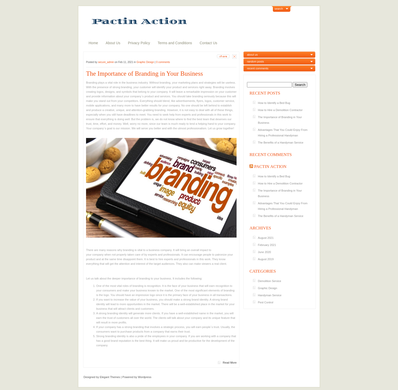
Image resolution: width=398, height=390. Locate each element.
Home (93, 43)
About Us (113, 43)
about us (252, 54)
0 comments (163, 62)
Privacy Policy (139, 43)
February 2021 (267, 244)
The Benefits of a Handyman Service (280, 142)
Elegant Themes (110, 377)
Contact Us (208, 43)
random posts (255, 61)
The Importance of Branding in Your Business (145, 73)
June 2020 (264, 252)
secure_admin (106, 62)
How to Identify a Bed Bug (274, 102)
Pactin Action (270, 166)
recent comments (257, 68)
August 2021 (266, 237)
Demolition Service (269, 281)
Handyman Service (269, 295)
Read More (230, 362)
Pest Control (265, 302)
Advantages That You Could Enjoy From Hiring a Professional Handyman (282, 132)
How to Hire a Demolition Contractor (280, 110)
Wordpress (144, 377)
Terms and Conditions (175, 43)
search (279, 8)
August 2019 (266, 259)
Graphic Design (145, 62)
